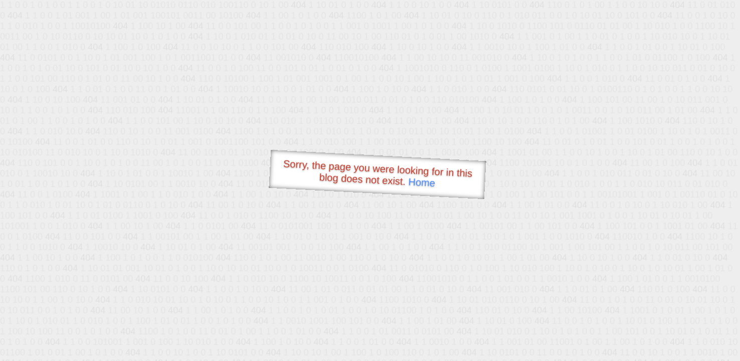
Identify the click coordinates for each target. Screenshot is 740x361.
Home (421, 182)
